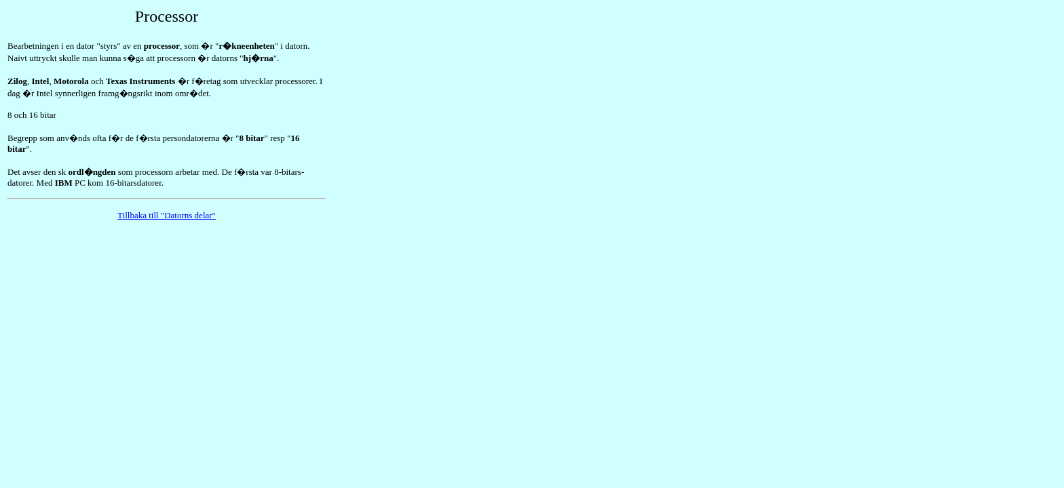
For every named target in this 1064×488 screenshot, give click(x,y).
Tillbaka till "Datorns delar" (166, 215)
